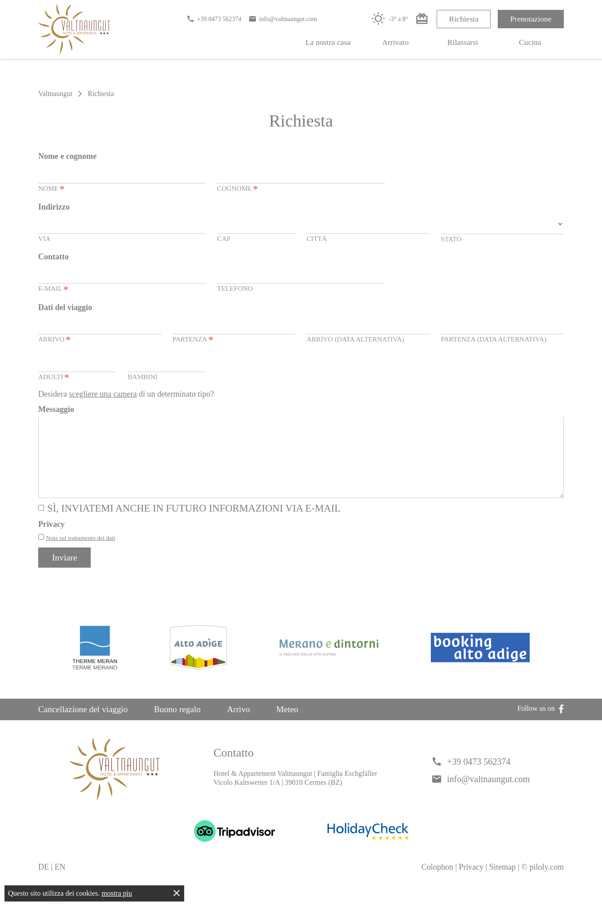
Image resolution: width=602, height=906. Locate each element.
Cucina (530, 42)
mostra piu (117, 893)
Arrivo (54, 340)
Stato (451, 239)
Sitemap (502, 882)
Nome (51, 189)
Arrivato (395, 42)
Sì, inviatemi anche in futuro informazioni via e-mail (194, 524)
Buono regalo (177, 725)
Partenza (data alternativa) (493, 339)
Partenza (193, 340)
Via (44, 238)
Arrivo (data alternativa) (355, 339)
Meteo (287, 725)
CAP (223, 238)
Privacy (471, 882)
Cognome (237, 189)
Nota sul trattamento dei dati (80, 553)
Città (316, 238)
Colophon (437, 882)
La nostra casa (328, 42)
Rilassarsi (462, 42)
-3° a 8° (389, 18)
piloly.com (547, 882)
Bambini (142, 377)
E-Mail (53, 289)
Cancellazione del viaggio (83, 725)
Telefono (234, 288)
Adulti (53, 377)
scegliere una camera (103, 394)
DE (43, 882)
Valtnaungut (55, 93)
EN (60, 882)
